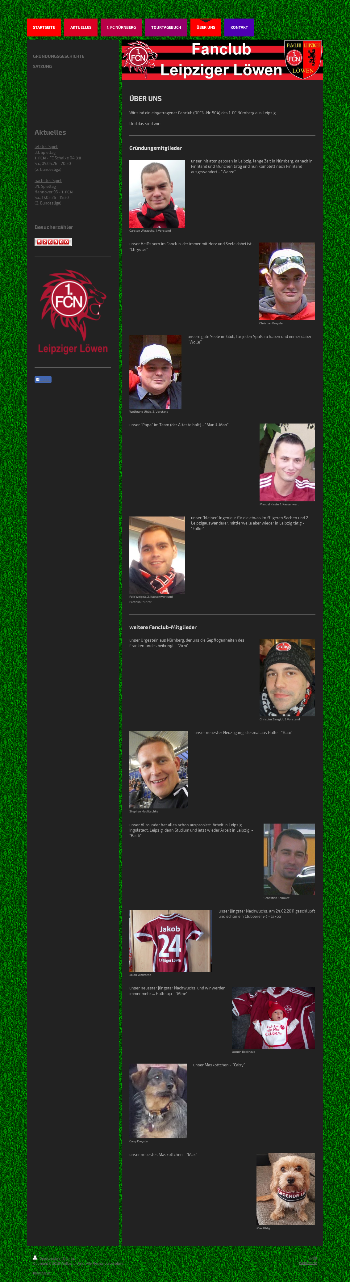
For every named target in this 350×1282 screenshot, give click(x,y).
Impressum (41, 1273)
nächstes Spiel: (48, 180)
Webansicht (308, 1263)
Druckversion (47, 1258)
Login (313, 1257)
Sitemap (69, 1258)
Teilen (43, 379)
